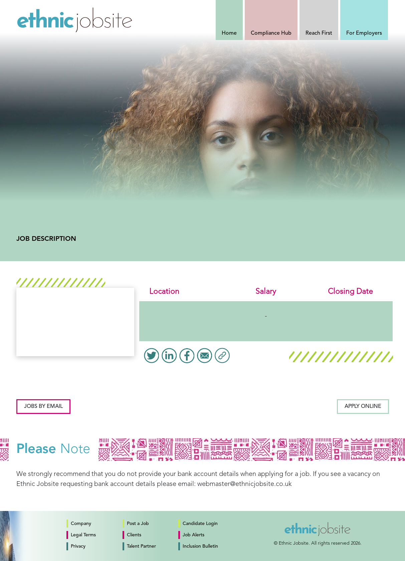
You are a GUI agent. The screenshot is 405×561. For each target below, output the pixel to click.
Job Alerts (193, 535)
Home (229, 33)
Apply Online (363, 406)
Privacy (78, 546)
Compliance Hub (271, 33)
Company (81, 523)
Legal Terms (83, 535)
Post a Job (138, 523)
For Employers (364, 33)
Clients (134, 535)
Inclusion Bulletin (200, 546)
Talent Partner (141, 546)
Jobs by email (43, 406)
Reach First (319, 33)
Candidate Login (200, 523)
